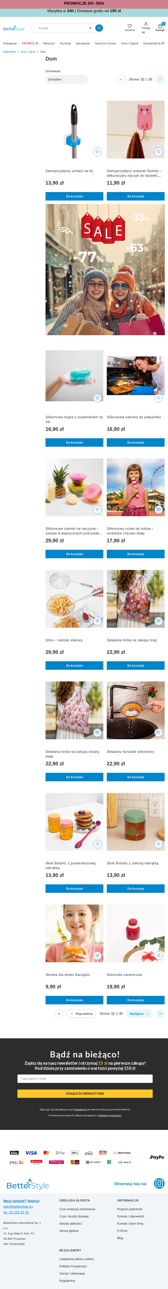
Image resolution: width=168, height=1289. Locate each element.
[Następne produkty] (139, 1013)
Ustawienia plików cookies (76, 1259)
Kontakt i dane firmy (130, 1223)
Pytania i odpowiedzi (130, 1216)
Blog (120, 1238)
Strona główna (68, 1230)
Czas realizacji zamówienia (77, 1209)
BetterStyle (9, 51)
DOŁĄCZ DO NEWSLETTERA (85, 1093)
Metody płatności (70, 1223)
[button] (99, 28)
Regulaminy (67, 1280)
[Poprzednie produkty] (81, 1013)
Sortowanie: (53, 71)
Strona (134, 79)
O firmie (122, 1230)
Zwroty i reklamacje (72, 1273)
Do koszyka (74, 196)
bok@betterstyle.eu (18, 1206)
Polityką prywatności (109, 1115)
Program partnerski (129, 1209)
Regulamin (81, 1109)
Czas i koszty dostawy (74, 1216)
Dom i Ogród (28, 51)
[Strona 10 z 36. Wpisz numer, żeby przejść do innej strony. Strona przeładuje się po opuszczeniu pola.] (142, 79)
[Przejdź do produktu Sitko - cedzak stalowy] (74, 599)
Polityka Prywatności (73, 1266)
